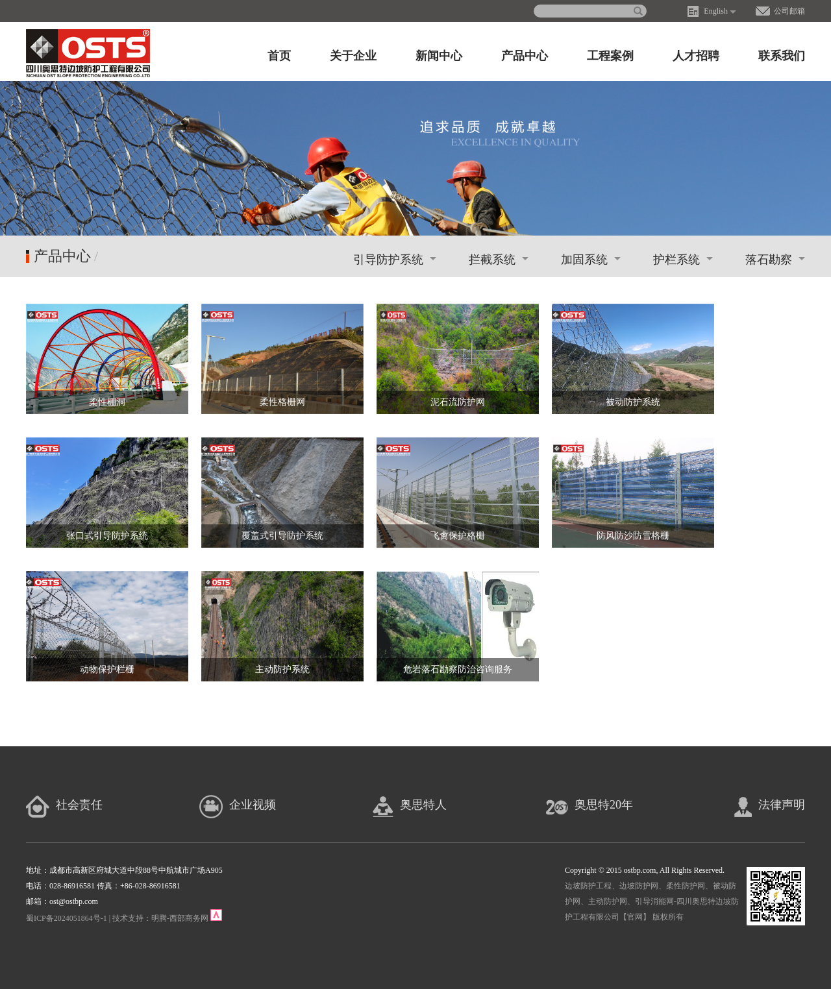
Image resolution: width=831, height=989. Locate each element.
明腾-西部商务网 (179, 918)
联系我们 (781, 55)
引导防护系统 (394, 259)
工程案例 (610, 55)
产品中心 (524, 55)
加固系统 (591, 259)
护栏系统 (683, 259)
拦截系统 (498, 259)
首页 (279, 55)
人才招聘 (696, 55)
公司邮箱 (789, 11)
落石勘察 (775, 259)
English (716, 11)
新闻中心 (439, 55)
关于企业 (353, 55)
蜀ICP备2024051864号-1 (66, 918)
